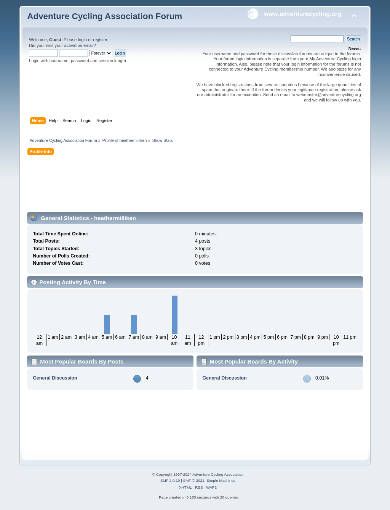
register (100, 39)
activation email (78, 45)
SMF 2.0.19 (170, 480)
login (82, 39)
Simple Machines (220, 480)
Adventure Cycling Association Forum (104, 16)
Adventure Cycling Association (217, 474)
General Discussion (55, 378)
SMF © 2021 (194, 480)
